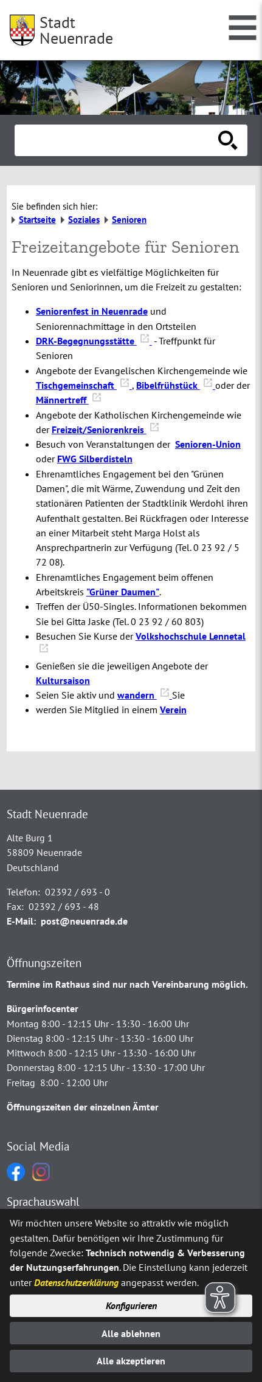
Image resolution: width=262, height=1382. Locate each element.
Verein (173, 709)
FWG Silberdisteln (95, 459)
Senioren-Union (208, 444)
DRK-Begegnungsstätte (94, 341)
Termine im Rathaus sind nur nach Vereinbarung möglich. (127, 984)
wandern (144, 695)
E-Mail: (21, 921)
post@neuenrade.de (84, 921)
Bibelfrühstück (175, 385)
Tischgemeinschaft (84, 385)
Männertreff (69, 400)
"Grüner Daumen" (122, 592)
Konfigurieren (131, 1305)
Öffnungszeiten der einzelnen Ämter (83, 1107)
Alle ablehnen (131, 1333)
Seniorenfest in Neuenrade (92, 311)
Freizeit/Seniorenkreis (105, 429)
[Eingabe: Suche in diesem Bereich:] (117, 140)
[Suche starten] (228, 140)
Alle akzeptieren (131, 1361)
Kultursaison (63, 680)
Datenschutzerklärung (76, 1282)
